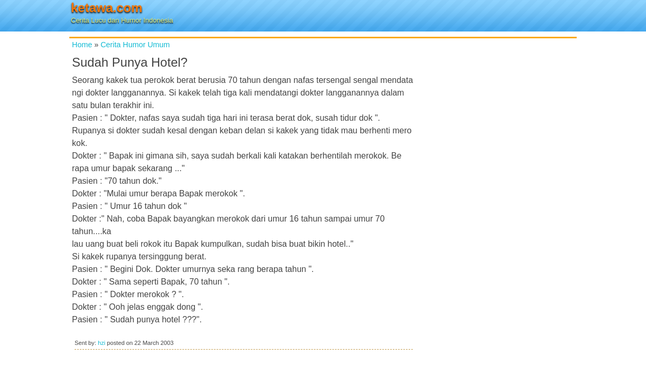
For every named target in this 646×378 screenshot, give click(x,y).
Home (82, 44)
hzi (101, 343)
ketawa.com (106, 8)
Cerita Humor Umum (135, 44)
